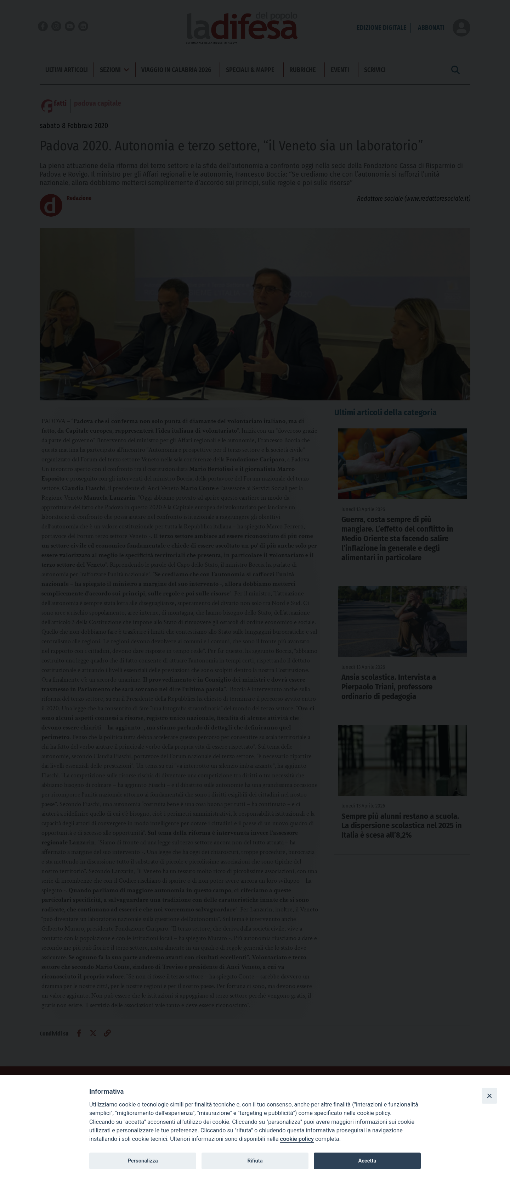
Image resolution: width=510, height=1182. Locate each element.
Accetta (367, 1161)
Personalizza (143, 1161)
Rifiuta (254, 1161)
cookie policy (297, 1139)
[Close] (489, 1095)
